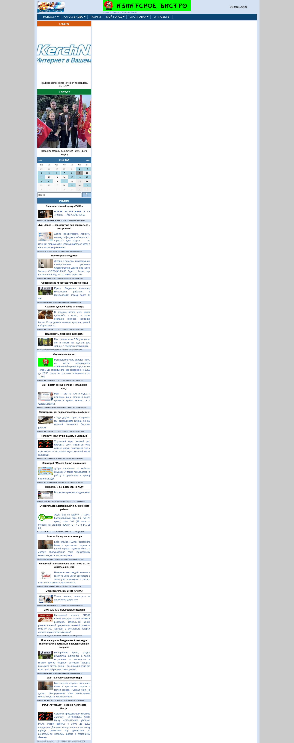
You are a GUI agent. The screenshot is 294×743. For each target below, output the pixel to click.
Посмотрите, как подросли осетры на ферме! (64, 412)
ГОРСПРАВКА (137, 16)
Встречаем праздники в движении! (72, 492)
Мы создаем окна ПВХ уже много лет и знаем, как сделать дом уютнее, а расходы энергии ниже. (72, 342)
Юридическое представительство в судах (64, 283)
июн (88, 160)
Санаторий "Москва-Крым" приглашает (64, 463)
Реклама (64, 200)
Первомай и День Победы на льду (64, 487)
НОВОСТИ (49, 16)
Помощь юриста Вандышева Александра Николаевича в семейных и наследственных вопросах (64, 643)
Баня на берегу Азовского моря (64, 536)
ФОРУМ (96, 16)
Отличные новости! (64, 354)
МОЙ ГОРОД (114, 16)
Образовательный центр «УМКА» (64, 206)
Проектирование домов (64, 255)
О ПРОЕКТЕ (161, 16)
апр (40, 160)
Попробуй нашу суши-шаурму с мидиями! (64, 436)
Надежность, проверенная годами (64, 334)
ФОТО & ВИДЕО (73, 16)
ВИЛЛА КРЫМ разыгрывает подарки (64, 610)
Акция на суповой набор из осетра (64, 306)
